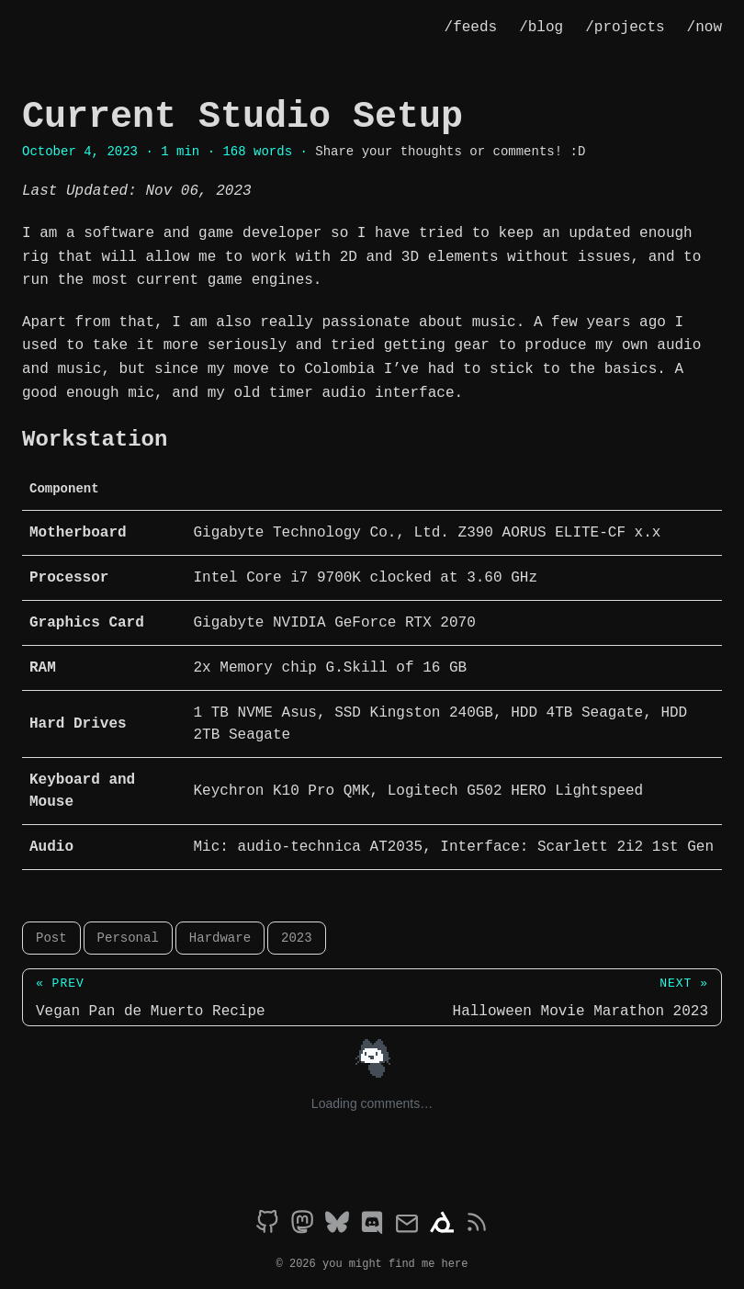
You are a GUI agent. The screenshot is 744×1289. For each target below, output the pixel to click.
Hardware (220, 937)
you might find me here (395, 1261)
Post (51, 937)
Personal (128, 937)
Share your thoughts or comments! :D (450, 151)
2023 (296, 937)
